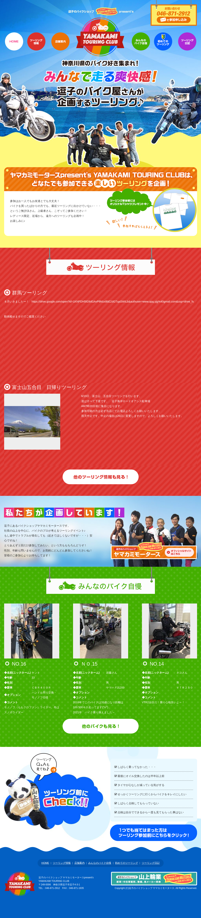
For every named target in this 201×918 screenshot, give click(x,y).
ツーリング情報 (36, 46)
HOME (14, 46)
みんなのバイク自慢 (99, 862)
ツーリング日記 (151, 862)
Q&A (187, 46)
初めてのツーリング (163, 46)
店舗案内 (60, 46)
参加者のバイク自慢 (141, 46)
